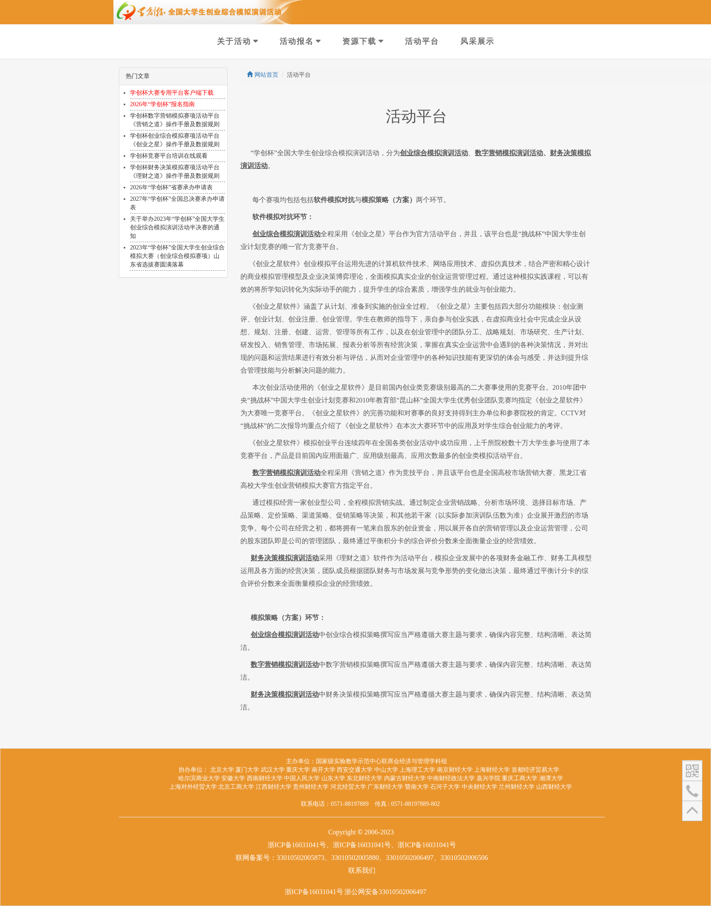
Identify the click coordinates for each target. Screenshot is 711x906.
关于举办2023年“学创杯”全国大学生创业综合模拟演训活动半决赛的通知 (177, 227)
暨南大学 (417, 787)
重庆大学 (298, 770)
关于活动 (234, 41)
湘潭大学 (551, 778)
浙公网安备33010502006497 (385, 891)
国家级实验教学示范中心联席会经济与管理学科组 (381, 761)
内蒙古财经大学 (405, 778)
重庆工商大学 (520, 778)
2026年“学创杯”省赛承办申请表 (171, 187)
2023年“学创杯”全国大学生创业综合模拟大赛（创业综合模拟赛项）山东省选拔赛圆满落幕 (177, 256)
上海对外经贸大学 (193, 787)
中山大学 (386, 770)
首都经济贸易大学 (535, 770)
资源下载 (359, 41)
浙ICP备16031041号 (314, 891)
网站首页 (262, 75)
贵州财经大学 (311, 787)
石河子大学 (445, 787)
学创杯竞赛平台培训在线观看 (169, 156)
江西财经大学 (274, 787)
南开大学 (323, 770)
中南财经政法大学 (451, 778)
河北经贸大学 (348, 787)
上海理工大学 (417, 770)
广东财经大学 (385, 787)
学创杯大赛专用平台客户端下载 (172, 93)
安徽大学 (233, 778)
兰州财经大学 (517, 787)
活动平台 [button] (422, 41)
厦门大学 (247, 770)
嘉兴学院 (488, 778)
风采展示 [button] (477, 41)
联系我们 (362, 870)
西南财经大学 (265, 778)
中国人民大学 (302, 778)
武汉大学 (273, 770)
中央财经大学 (479, 787)
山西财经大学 (554, 787)
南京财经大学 (455, 770)
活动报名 (297, 41)
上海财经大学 (492, 770)
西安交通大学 (355, 770)
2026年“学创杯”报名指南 (162, 104)
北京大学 (222, 770)
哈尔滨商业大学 (199, 778)
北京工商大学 (236, 787)
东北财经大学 (364, 778)
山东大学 (333, 778)
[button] (692, 770)
